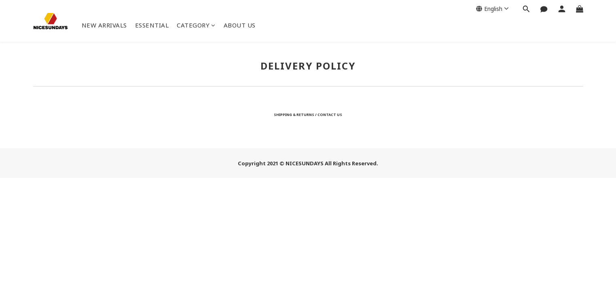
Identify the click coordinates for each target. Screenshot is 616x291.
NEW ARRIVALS (104, 25)
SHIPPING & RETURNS (294, 114)
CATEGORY (196, 25)
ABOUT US (240, 25)
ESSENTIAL (152, 25)
